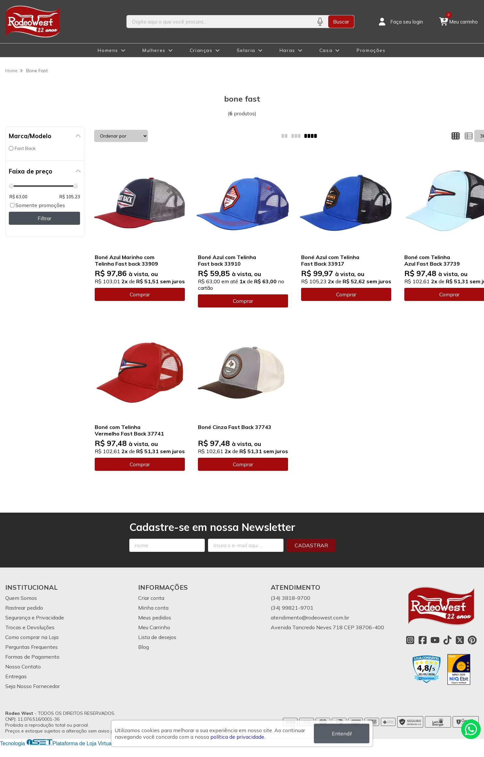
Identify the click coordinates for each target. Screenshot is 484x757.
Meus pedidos (154, 617)
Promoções (371, 50)
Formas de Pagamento (32, 656)
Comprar (140, 294)
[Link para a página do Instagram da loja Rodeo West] (410, 640)
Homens (108, 50)
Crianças (201, 50)
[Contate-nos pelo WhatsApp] (471, 729)
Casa (325, 50)
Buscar (341, 21)
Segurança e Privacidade (34, 617)
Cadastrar (311, 545)
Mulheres (154, 50)
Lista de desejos (157, 637)
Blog (143, 647)
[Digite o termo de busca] (219, 21)
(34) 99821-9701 (292, 607)
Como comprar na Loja (31, 637)
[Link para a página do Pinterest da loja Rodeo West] (472, 640)
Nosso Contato (23, 666)
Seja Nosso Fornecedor (32, 686)
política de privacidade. (237, 736)
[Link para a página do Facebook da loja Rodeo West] (422, 640)
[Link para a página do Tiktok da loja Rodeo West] (447, 640)
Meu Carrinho (154, 627)
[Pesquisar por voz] (320, 21)
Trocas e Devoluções (30, 627)
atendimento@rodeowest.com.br (310, 617)
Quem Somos (21, 598)
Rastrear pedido (24, 607)
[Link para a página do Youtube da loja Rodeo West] (435, 640)
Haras (287, 50)
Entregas (16, 676)
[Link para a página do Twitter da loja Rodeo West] (459, 640)
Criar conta (151, 598)
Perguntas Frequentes (31, 647)
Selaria (246, 50)
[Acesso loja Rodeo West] (400, 21)
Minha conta (153, 607)
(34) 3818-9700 (290, 598)
